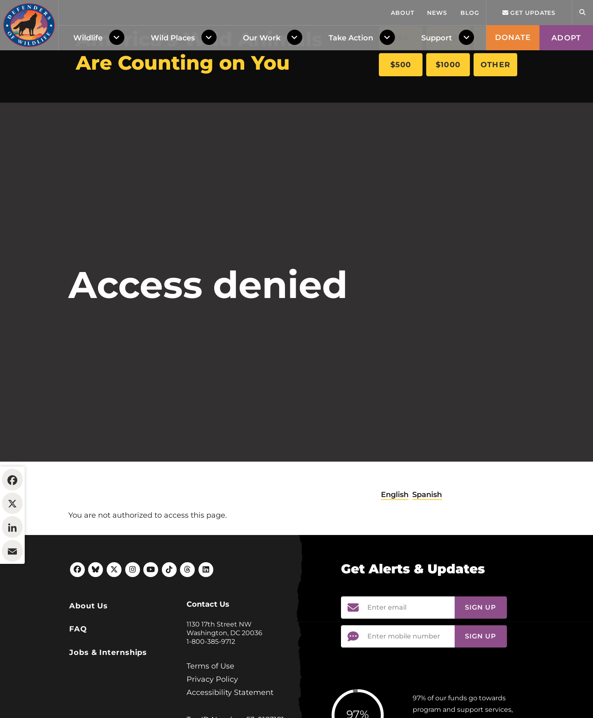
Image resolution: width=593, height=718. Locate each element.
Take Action (351, 140)
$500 (400, 64)
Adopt (566, 140)
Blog (469, 115)
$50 (400, 37)
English (395, 544)
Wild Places (173, 140)
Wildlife (88, 140)
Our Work (261, 140)
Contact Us (208, 654)
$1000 (448, 64)
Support (436, 140)
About (402, 115)
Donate (513, 140)
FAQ (78, 679)
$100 (448, 37)
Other (495, 64)
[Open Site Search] (582, 115)
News (437, 115)
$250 (495, 37)
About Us (88, 656)
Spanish (427, 544)
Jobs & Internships (108, 702)
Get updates (529, 115)
